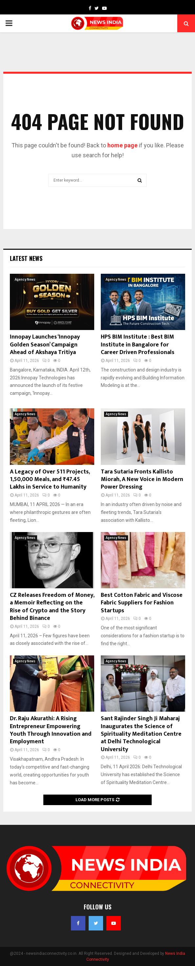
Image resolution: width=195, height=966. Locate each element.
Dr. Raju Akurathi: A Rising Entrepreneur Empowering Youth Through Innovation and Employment (51, 730)
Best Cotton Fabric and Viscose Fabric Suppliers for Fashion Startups (142, 603)
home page (122, 145)
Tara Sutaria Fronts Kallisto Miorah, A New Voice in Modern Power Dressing (142, 479)
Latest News (26, 258)
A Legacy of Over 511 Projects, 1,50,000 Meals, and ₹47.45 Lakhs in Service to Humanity (50, 479)
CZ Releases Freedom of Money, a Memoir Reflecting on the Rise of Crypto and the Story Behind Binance (52, 606)
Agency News (25, 279)
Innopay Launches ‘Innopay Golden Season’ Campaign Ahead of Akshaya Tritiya (45, 344)
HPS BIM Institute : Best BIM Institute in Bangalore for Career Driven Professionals (137, 344)
